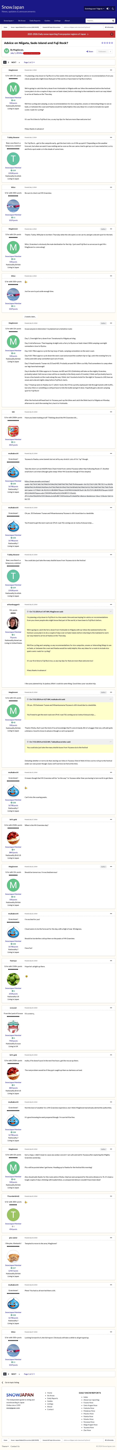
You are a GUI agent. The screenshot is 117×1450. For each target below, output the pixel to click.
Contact (50, 1409)
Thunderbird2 (13, 1196)
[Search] (98, 21)
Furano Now (88, 1402)
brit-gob (13, 819)
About (67, 21)
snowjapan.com (13, 1408)
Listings (57, 21)
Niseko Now (88, 1419)
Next (13, 62)
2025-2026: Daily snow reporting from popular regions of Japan (57, 34)
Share (89, 51)
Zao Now (87, 1430)
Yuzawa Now (89, 1427)
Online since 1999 (13, 1405)
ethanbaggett (13, 605)
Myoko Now (89, 1413)
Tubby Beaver (13, 137)
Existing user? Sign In (94, 8)
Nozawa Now (89, 1422)
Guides (47, 21)
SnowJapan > (9, 21)
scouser (13, 1008)
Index (86, 1397)
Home (49, 1393)
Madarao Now (89, 1411)
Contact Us (15, 1446)
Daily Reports (35, 21)
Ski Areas (21, 21)
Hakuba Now (89, 1408)
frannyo (13, 961)
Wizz (13, 187)
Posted (30, 70)
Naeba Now (88, 1416)
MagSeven (18, 50)
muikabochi (13, 453)
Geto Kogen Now (90, 1405)
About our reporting (91, 1400)
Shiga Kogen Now (90, 1425)
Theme (5, 1446)
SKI (13, 412)
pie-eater (13, 1238)
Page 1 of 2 (29, 62)
